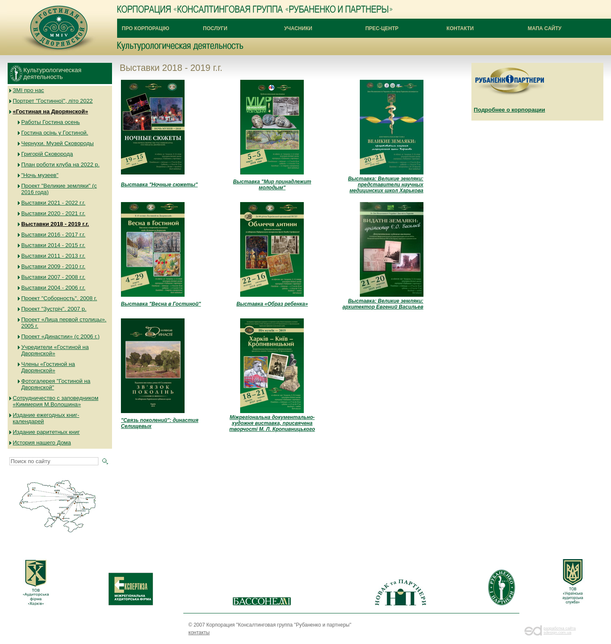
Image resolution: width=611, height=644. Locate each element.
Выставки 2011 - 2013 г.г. (53, 256)
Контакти (460, 28)
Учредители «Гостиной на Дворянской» (55, 350)
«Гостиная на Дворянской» (50, 111)
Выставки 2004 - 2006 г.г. (53, 287)
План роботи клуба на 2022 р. (60, 164)
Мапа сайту (545, 28)
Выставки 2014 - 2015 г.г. (53, 245)
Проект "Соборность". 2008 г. (59, 298)
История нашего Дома (42, 442)
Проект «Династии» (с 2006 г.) (60, 336)
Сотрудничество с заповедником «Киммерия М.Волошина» (55, 401)
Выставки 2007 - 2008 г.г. (53, 277)
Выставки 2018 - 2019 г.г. (55, 224)
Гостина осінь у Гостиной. (54, 132)
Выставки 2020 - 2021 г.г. (53, 213)
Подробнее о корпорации (509, 110)
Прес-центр (381, 28)
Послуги (215, 28)
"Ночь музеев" (40, 175)
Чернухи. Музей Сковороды (57, 143)
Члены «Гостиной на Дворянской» (48, 367)
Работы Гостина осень (50, 122)
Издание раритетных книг (46, 432)
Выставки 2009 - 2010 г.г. (53, 266)
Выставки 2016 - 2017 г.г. (53, 234)
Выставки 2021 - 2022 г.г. (53, 203)
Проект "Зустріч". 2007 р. (54, 309)
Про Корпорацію (145, 28)
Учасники (298, 28)
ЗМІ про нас (28, 90)
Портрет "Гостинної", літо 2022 (53, 101)
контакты (199, 633)
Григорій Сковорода (47, 154)
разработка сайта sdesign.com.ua (560, 630)
